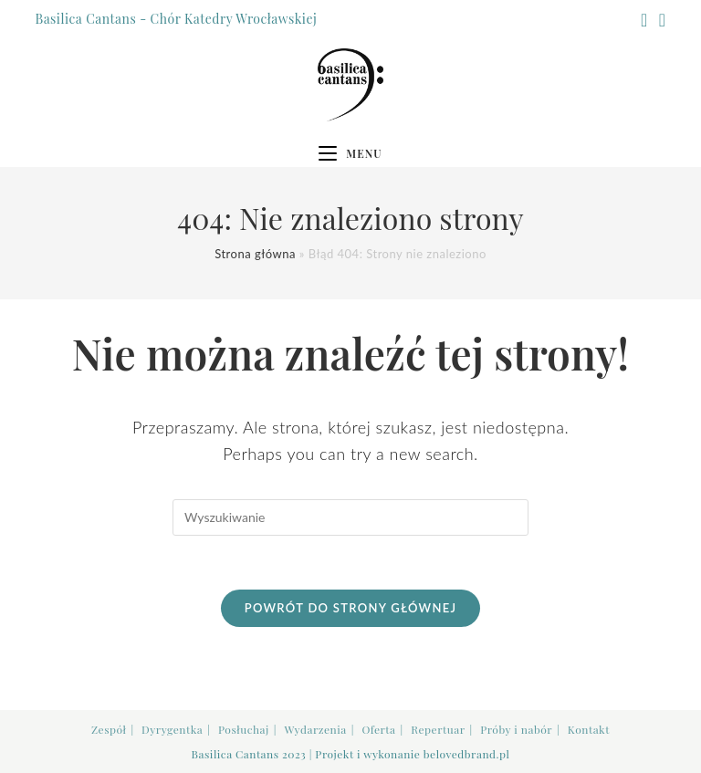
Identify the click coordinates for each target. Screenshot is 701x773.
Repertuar (438, 729)
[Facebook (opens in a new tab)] (644, 19)
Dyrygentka (172, 729)
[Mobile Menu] (350, 153)
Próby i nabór (516, 729)
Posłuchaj (243, 729)
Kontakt (589, 729)
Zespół (108, 729)
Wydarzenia (315, 729)
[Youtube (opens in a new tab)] (660, 19)
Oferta (378, 729)
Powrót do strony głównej (351, 608)
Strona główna (255, 253)
